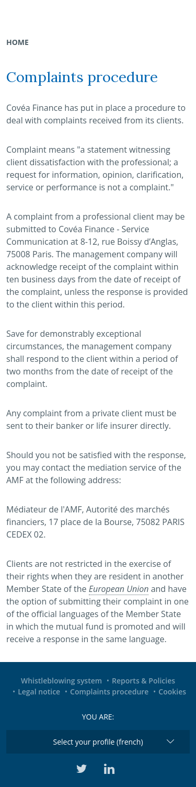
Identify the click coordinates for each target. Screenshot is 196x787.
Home (17, 42)
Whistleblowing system (61, 681)
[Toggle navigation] (181, 13)
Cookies (172, 692)
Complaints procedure (109, 692)
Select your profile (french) (98, 742)
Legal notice (39, 692)
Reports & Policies (143, 681)
